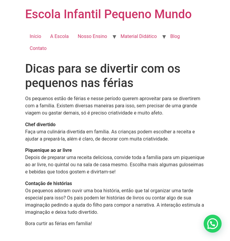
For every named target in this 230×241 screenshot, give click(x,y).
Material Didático (139, 36)
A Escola (59, 36)
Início (35, 36)
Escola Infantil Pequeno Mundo (108, 14)
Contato (38, 48)
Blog (175, 36)
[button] (213, 224)
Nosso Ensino (92, 36)
